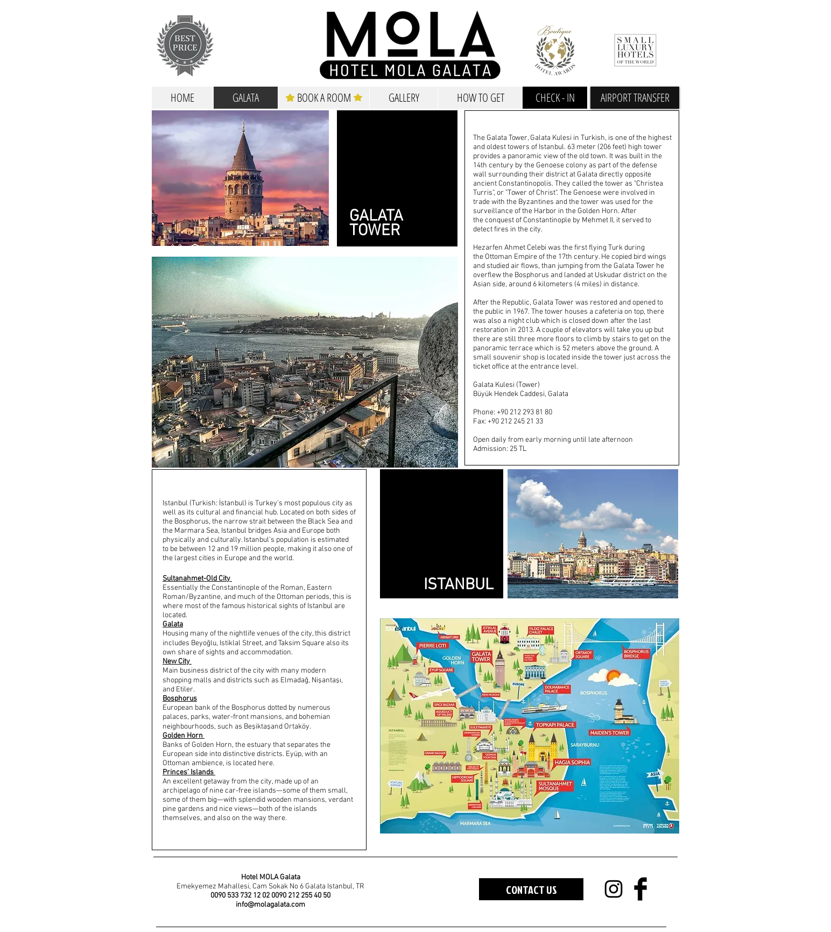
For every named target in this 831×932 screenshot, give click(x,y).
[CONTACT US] (531, 889)
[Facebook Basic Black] (640, 889)
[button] (634, 98)
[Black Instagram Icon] (613, 889)
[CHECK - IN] (555, 98)
